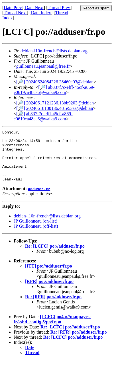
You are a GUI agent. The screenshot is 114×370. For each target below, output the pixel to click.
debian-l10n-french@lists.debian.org (54, 50)
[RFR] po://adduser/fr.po (49, 291)
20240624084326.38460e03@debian (59, 81)
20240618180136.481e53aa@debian (59, 108)
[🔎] (20, 81)
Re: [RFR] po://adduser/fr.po (53, 307)
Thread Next (15, 12)
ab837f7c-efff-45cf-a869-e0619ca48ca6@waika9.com (54, 90)
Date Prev (13, 7)
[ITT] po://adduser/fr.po (48, 276)
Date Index (41, 12)
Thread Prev (59, 7)
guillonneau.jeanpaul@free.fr (43, 66)
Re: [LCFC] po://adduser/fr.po (55, 256)
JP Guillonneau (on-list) (35, 231)
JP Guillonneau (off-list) (36, 236)
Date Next (34, 7)
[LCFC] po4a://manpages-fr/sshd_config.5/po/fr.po (52, 329)
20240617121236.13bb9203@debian (60, 102)
